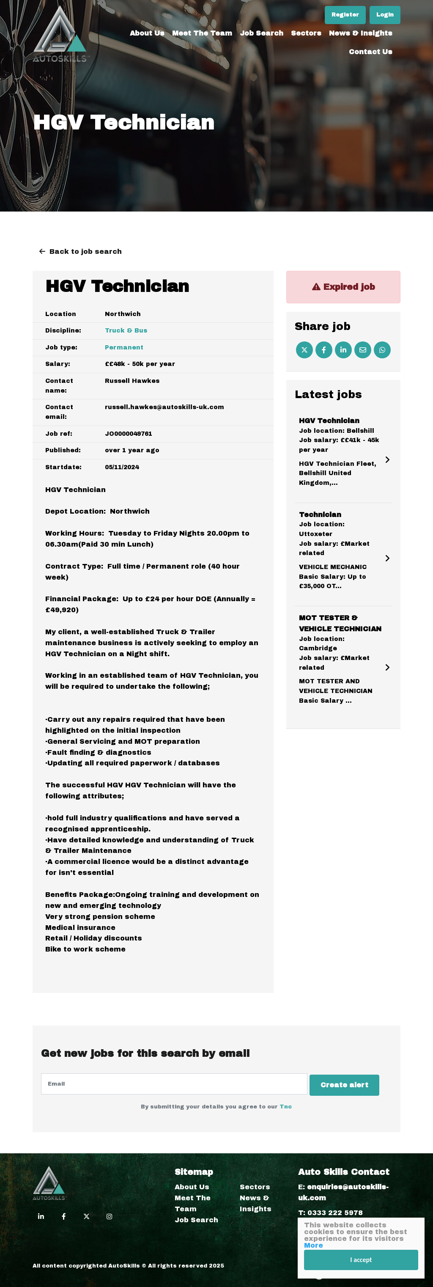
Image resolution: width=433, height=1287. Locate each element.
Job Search (261, 31)
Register (345, 13)
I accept (361, 1260)
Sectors (306, 31)
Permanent (124, 347)
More (313, 1245)
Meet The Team (202, 31)
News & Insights (360, 31)
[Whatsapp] (382, 349)
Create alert (349, 1083)
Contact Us (370, 49)
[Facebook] (323, 349)
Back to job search (85, 251)
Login (385, 13)
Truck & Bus (126, 330)
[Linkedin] (343, 349)
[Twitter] (304, 349)
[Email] (362, 349)
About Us (147, 31)
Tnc (286, 1104)
